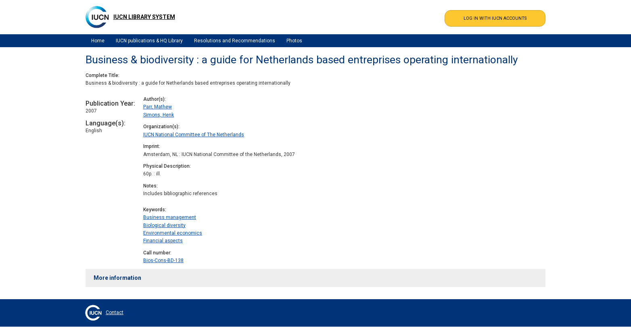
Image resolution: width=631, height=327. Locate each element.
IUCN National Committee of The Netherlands (193, 134)
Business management (169, 217)
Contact (114, 312)
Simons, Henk (158, 115)
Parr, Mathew (157, 107)
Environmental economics (172, 233)
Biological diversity (164, 225)
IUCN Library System (144, 17)
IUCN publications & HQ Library (149, 41)
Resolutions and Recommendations (234, 41)
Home (97, 41)
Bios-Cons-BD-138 (163, 260)
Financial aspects (163, 241)
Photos (294, 41)
